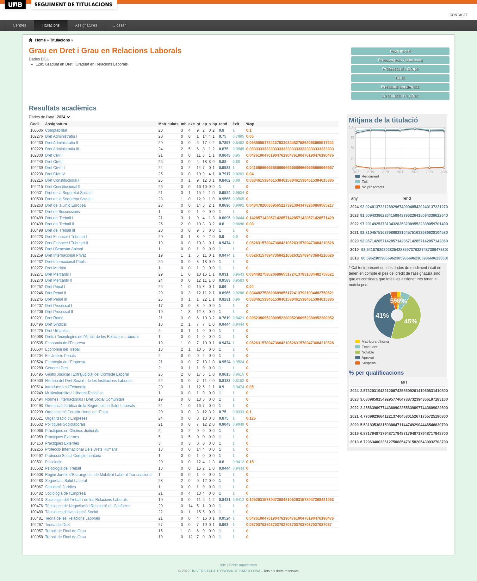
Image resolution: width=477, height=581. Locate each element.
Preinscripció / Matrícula (400, 60)
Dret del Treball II (59, 224)
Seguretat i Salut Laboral (66, 480)
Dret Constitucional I (62, 180)
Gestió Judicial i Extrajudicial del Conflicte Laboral (87, 374)
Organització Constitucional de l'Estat (76, 412)
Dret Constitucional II (62, 186)
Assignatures (86, 25)
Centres (19, 25)
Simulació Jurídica (60, 487)
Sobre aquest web (243, 565)
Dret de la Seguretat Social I (68, 193)
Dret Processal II (59, 311)
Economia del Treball (62, 349)
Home (40, 40)
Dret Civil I (53, 155)
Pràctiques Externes (62, 437)
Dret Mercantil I (58, 274)
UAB (15, 4)
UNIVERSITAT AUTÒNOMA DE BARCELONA (225, 571)
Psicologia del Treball (63, 468)
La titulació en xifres (400, 95)
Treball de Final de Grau (65, 531)
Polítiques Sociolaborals (65, 424)
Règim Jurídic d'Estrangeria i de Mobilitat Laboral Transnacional (98, 474)
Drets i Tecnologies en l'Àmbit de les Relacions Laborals (92, 336)
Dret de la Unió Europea (65, 205)
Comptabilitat (56, 130)
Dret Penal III (56, 299)
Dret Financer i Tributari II (66, 243)
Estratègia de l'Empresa (65, 362)
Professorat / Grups (400, 68)
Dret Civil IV (55, 174)
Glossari (120, 25)
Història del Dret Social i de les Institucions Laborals (88, 380)
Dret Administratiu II (61, 143)
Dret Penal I (55, 286)
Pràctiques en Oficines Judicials (71, 430)
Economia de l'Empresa (65, 343)
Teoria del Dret (57, 524)
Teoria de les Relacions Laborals (72, 518)
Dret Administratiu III (62, 149)
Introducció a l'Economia (65, 387)
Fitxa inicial (400, 51)
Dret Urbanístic (57, 330)
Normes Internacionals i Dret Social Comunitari (84, 399)
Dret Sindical (55, 324)
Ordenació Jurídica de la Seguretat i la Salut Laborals (90, 405)
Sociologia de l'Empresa (65, 493)
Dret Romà (54, 318)
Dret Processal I (58, 305)
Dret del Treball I (59, 218)
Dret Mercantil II (58, 280)
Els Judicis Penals (60, 355)
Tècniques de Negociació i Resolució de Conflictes (87, 506)
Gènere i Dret (56, 368)
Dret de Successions (62, 211)
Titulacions (51, 25)
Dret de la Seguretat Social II (69, 199)
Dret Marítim (55, 268)
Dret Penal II (55, 293)
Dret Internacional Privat (65, 255)
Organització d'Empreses (66, 418)
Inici (223, 565)
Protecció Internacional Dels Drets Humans (81, 449)
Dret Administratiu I (61, 136)
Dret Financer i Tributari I (66, 236)
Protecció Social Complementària (73, 455)
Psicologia (53, 462)
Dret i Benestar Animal (64, 249)
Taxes (400, 77)
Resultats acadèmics (400, 86)
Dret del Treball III (60, 230)
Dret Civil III (55, 168)
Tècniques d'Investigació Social (71, 512)
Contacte (458, 15)
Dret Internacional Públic (65, 261)
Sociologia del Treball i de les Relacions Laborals (86, 499)
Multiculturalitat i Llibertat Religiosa (74, 393)
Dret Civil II (54, 161)
